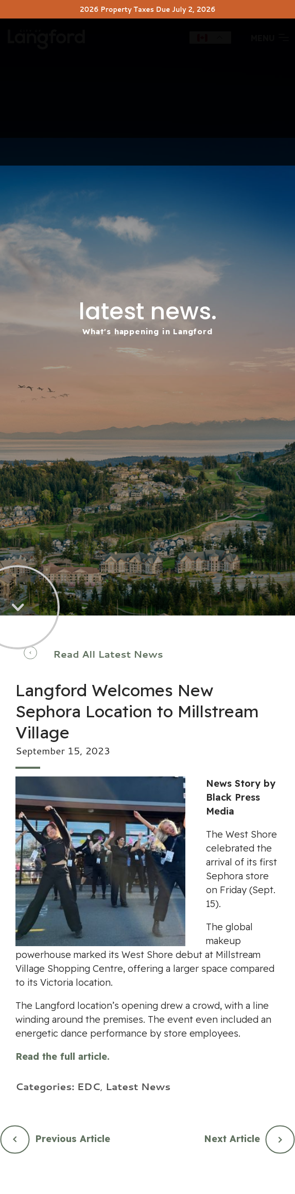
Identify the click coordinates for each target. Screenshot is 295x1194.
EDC (88, 1086)
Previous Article (72, 1139)
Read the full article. (62, 1056)
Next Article (232, 1139)
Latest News (138, 1086)
